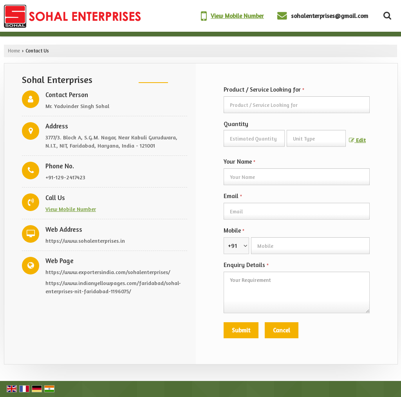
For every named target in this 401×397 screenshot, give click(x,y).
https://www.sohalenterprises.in (85, 240)
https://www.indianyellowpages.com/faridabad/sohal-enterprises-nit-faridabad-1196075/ (113, 287)
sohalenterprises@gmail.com (329, 16)
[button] (237, 16)
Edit (357, 140)
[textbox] (316, 138)
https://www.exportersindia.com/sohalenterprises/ (107, 272)
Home (14, 51)
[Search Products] (386, 15)
